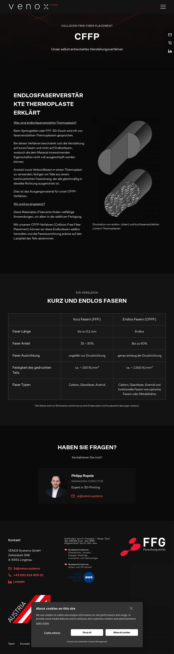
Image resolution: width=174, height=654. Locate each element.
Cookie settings (52, 632)
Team (11, 643)
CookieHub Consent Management (92, 641)
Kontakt (25, 643)
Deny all (87, 632)
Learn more (42, 623)
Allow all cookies (121, 632)
